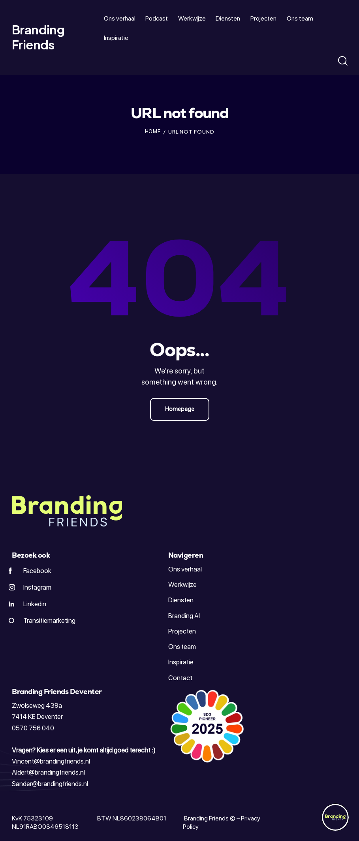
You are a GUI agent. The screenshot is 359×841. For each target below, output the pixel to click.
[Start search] (342, 61)
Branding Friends (206, 818)
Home (153, 131)
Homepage (179, 409)
